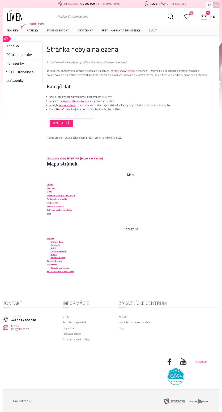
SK (209, 4)
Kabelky (32, 32)
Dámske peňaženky (59, 268)
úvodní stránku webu (75, 101)
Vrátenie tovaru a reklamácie (134, 322)
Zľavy (153, 30)
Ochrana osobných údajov (77, 339)
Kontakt (123, 317)
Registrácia (69, 328)
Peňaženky (85, 32)
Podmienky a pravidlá (74, 322)
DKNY (53, 248)
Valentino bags (57, 257)
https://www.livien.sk (123, 71)
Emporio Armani (58, 251)
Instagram (201, 361)
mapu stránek (67, 105)
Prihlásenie (178, 4)
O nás (66, 317)
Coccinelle (55, 245)
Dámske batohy (58, 30)
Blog (121, 328)
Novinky (12, 30)
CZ (216, 4)
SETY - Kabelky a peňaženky (120, 30)
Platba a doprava (72, 334)
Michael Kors (56, 242)
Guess (53, 254)
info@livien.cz (113, 137)
